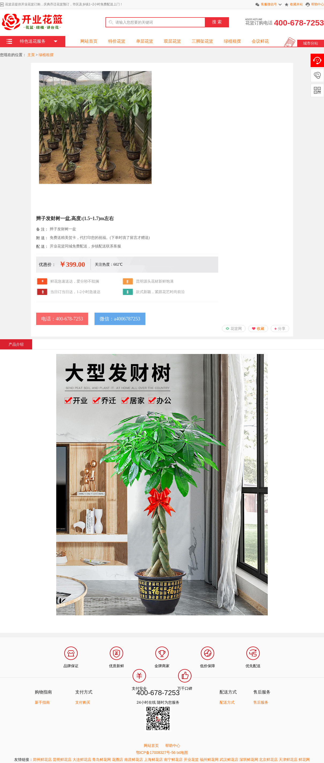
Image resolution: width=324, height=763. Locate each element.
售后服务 (260, 702)
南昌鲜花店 (133, 759)
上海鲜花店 (153, 759)
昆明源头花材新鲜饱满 (155, 281)
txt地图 (182, 752)
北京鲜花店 (268, 759)
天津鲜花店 (288, 759)
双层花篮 (172, 41)
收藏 (260, 328)
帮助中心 (317, 4)
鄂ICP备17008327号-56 (156, 752)
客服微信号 (269, 4)
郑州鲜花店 (42, 759)
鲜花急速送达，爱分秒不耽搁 (74, 281)
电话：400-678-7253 (62, 319)
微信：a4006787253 (120, 319)
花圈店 (117, 759)
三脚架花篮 (202, 41)
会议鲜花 (260, 41)
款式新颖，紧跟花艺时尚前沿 (160, 292)
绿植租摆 (232, 41)
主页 (31, 55)
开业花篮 (191, 759)
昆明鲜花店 (62, 759)
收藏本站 (296, 4)
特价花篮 (116, 41)
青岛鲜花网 (101, 759)
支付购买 (82, 702)
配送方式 (227, 702)
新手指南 (42, 702)
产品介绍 (16, 344)
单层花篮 (144, 41)
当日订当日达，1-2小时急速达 (75, 292)
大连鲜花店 (82, 759)
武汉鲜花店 (229, 759)
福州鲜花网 (209, 759)
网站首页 (88, 41)
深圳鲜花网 (248, 759)
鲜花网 (304, 759)
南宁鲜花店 (173, 759)
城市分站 (310, 43)
